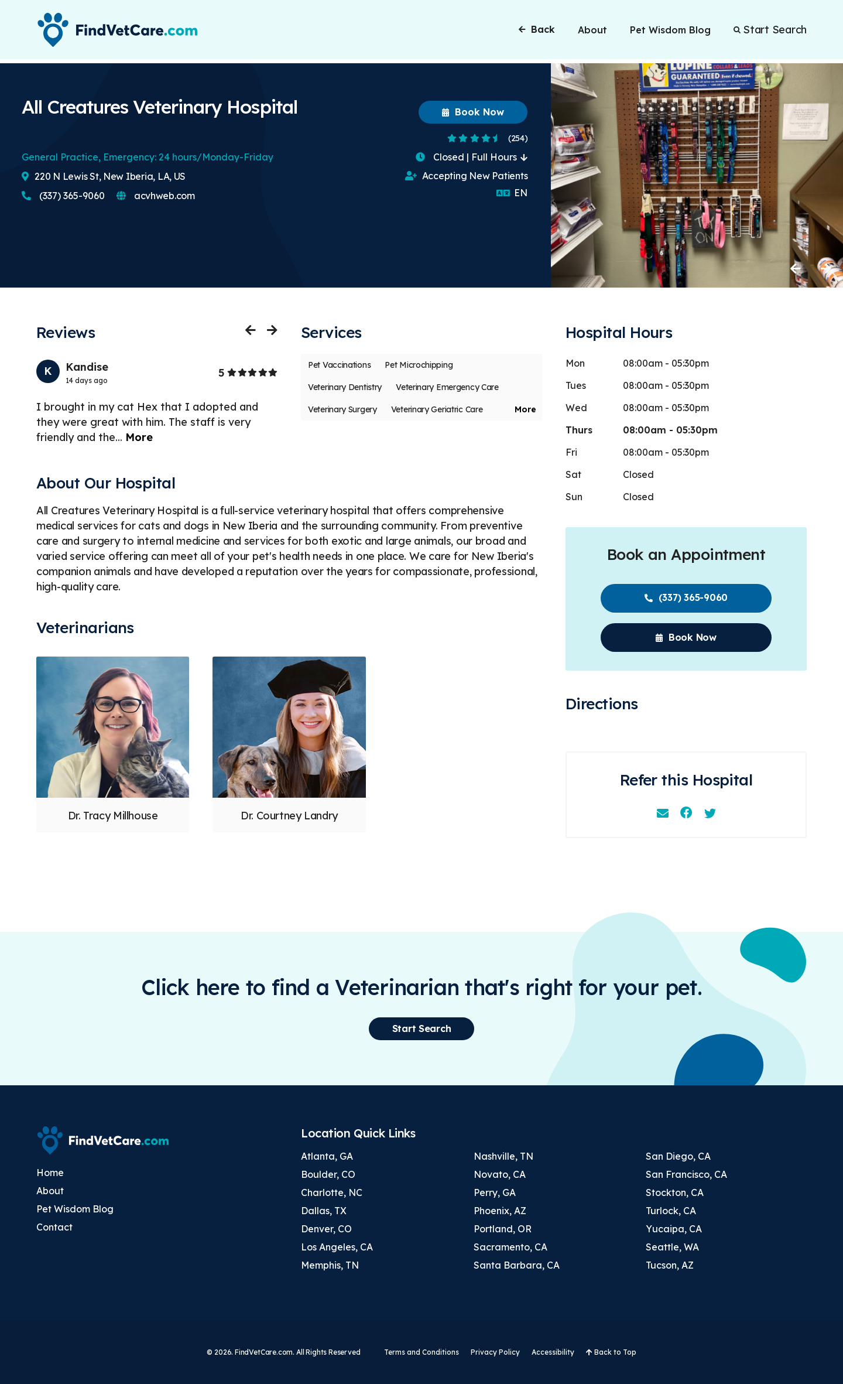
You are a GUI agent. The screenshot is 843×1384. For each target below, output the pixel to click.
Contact (54, 1227)
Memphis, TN (330, 1265)
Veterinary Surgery (342, 409)
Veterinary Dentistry (345, 387)
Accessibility (553, 1352)
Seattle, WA (672, 1247)
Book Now (473, 112)
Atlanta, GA (327, 1156)
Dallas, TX (324, 1210)
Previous (796, 268)
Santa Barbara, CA (517, 1265)
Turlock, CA (671, 1210)
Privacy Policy (495, 1352)
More (139, 437)
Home (50, 1172)
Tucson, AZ (670, 1265)
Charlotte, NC (331, 1192)
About (592, 31)
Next (825, 268)
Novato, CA (500, 1174)
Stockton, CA (675, 1192)
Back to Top (611, 1352)
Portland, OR (503, 1229)
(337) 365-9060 (63, 195)
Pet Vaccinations (339, 365)
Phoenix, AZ (500, 1210)
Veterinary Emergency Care (447, 387)
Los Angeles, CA (337, 1247)
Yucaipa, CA (674, 1229)
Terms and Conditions (421, 1352)
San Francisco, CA (686, 1174)
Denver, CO (326, 1229)
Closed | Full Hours (471, 157)
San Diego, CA (678, 1156)
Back (537, 31)
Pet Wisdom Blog (670, 31)
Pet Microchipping (419, 365)
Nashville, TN (503, 1156)
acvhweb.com (155, 195)
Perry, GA (495, 1192)
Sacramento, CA (510, 1247)
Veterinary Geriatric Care (437, 409)
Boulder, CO (328, 1174)
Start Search (770, 31)
